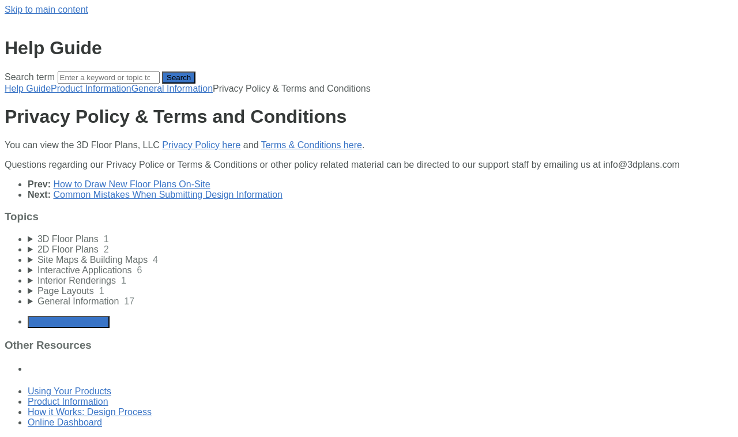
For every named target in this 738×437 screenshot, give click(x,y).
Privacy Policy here (201, 145)
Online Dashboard (65, 422)
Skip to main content (46, 9)
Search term (30, 77)
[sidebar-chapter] (380, 239)
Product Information (91, 88)
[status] (369, 165)
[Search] (109, 77)
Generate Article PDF (68, 322)
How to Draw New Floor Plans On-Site (131, 184)
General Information (172, 88)
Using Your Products (69, 391)
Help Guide (28, 88)
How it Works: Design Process (90, 412)
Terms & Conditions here (311, 145)
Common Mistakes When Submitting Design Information (168, 194)
